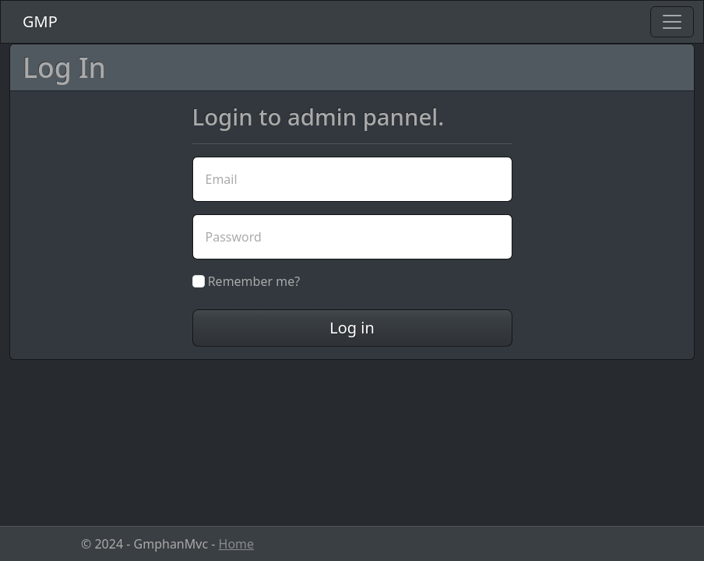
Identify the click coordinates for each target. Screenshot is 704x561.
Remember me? (246, 281)
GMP (40, 21)
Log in (352, 327)
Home (237, 543)
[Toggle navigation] (672, 21)
